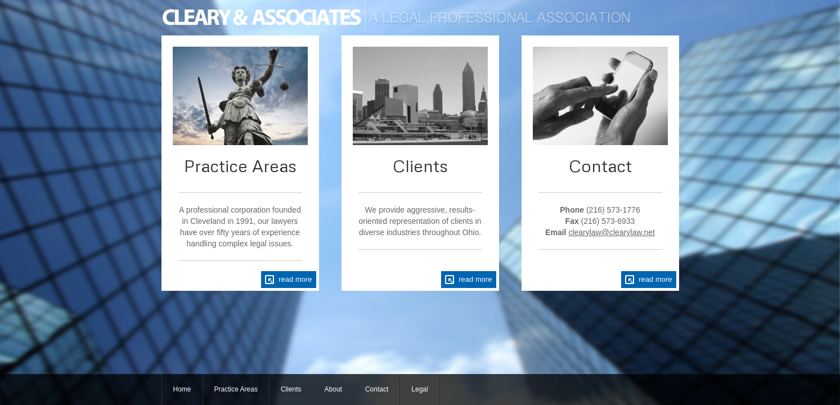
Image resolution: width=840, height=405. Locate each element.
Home (182, 389)
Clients (291, 389)
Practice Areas (236, 389)
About (333, 389)
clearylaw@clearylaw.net (611, 232)
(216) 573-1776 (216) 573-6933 (592, 221)
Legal (419, 389)
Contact (376, 389)
